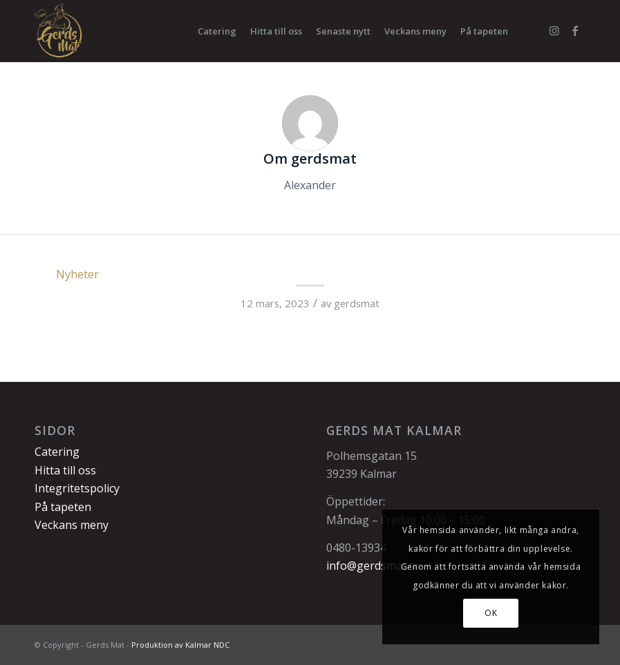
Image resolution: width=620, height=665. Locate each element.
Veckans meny (72, 524)
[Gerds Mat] (59, 31)
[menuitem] (217, 31)
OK (491, 613)
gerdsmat (356, 303)
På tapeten (63, 506)
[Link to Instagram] (554, 30)
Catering (57, 451)
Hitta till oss (65, 470)
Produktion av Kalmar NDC (180, 644)
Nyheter (77, 274)
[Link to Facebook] (575, 30)
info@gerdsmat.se (373, 565)
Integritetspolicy (77, 488)
